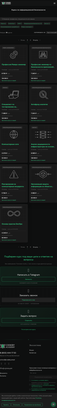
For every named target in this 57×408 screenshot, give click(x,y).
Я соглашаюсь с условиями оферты (39, 380)
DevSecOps (11, 23)
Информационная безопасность (33, 23)
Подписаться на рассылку (43, 377)
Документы (3, 373)
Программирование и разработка (10, 26)
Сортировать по (39, 32)
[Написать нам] (53, 404)
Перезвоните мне (28, 300)
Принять (6, 404)
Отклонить (16, 404)
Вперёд (37, 40)
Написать (28, 279)
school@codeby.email (7, 360)
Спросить (28, 320)
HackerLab (32, 353)
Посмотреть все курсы (28, 329)
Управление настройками (32, 404)
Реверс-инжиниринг (27, 26)
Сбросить (3, 23)
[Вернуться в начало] (7, 3)
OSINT (20, 23)
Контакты (3, 376)
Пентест (47, 23)
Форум (31, 350)
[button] (54, 3)
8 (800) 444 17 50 (8, 353)
